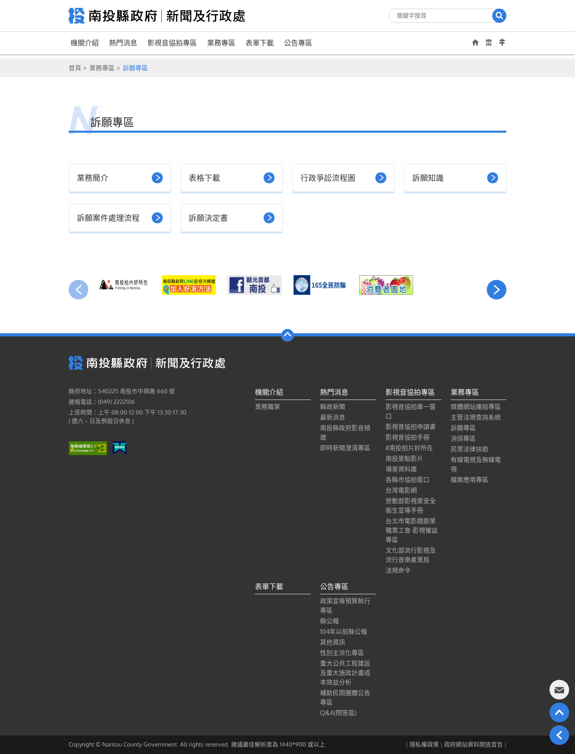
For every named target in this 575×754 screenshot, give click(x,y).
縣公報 (329, 621)
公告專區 (298, 42)
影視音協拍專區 (172, 42)
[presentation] (78, 289)
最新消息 (332, 417)
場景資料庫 (401, 469)
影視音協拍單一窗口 (411, 411)
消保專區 (463, 438)
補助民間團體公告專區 (345, 697)
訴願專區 (463, 428)
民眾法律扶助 (469, 449)
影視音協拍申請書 (411, 427)
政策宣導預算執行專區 (345, 605)
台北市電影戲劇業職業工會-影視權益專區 (412, 530)
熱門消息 (123, 42)
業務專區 (221, 42)
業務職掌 (267, 407)
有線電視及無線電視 (476, 464)
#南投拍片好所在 (409, 448)
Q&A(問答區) (338, 713)
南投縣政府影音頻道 (345, 432)
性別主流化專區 (342, 653)
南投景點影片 (404, 458)
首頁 (75, 68)
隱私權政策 (424, 744)
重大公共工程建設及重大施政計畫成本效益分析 (345, 672)
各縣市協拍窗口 (407, 480)
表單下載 (260, 42)
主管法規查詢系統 (476, 417)
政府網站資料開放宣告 (473, 744)
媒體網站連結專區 (476, 407)
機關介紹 (85, 42)
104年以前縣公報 (343, 631)
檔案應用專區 (469, 480)
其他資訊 (332, 642)
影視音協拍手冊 (407, 437)
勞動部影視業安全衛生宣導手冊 (411, 505)
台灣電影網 (401, 490)
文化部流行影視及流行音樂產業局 (411, 555)
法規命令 (398, 570)
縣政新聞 (332, 407)
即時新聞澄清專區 (345, 448)
